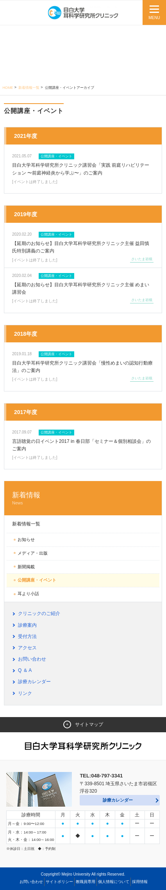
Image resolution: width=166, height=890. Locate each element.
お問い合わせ (32, 659)
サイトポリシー (59, 881)
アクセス (27, 647)
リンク (25, 693)
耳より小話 (28, 593)
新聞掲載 (26, 566)
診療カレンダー (34, 681)
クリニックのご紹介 (39, 613)
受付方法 (27, 636)
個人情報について (113, 881)
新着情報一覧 (28, 88)
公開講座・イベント (37, 580)
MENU (154, 18)
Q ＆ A (25, 670)
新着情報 (83, 498)
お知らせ (26, 539)
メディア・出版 (33, 553)
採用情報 (140, 881)
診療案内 (27, 625)
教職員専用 (85, 881)
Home (7, 88)
